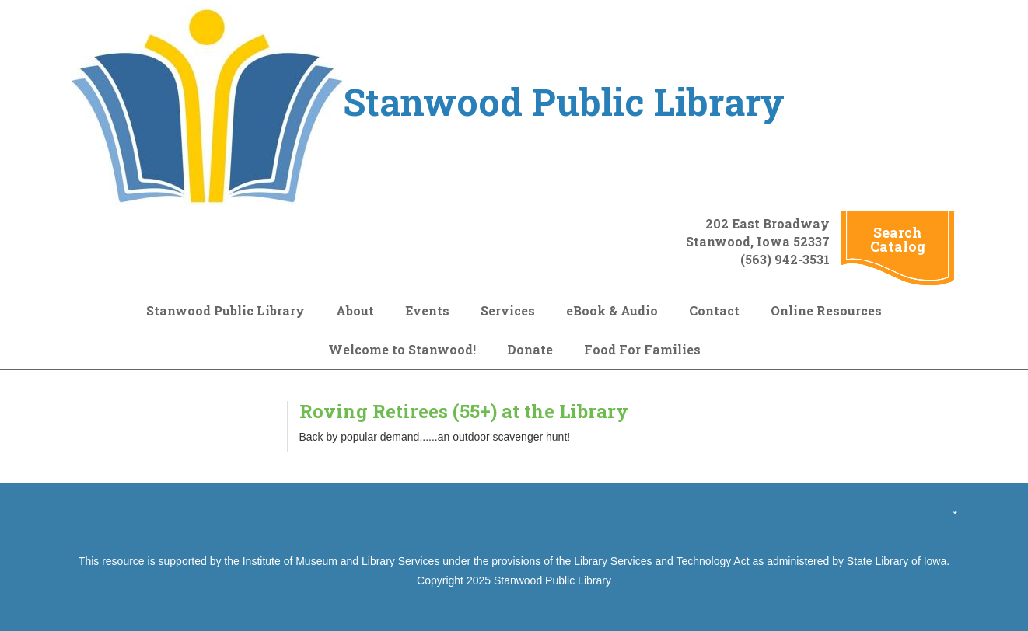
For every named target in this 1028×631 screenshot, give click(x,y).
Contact (714, 310)
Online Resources (826, 310)
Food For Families (642, 349)
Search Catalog (897, 239)
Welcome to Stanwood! (402, 349)
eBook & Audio (612, 310)
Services (508, 310)
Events (427, 310)
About (355, 310)
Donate (530, 349)
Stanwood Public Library (225, 310)
